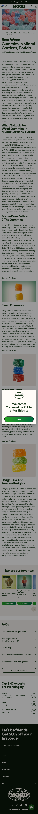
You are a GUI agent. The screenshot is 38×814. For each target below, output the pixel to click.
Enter (19, 419)
